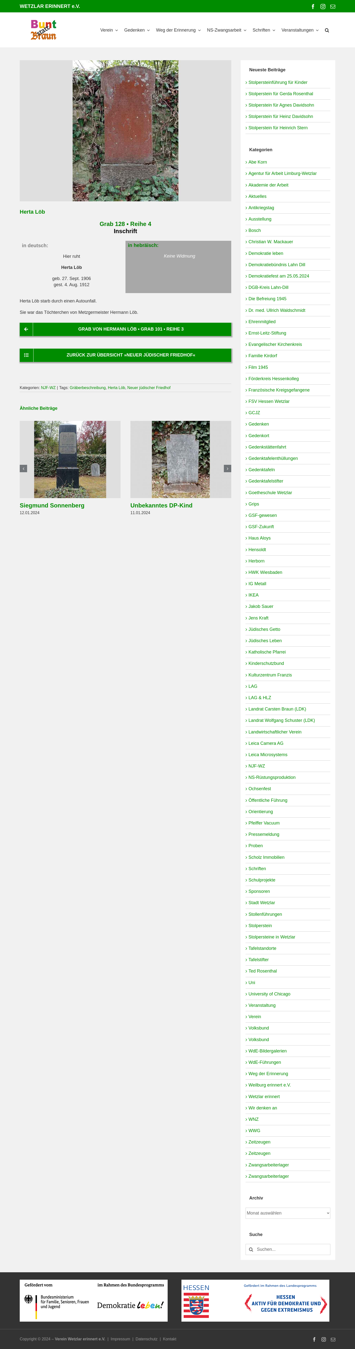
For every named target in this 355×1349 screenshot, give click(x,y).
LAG (252, 686)
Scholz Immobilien (266, 857)
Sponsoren (259, 891)
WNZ (253, 1119)
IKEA (253, 595)
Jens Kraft (258, 618)
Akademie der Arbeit (268, 185)
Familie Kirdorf (262, 355)
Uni (251, 982)
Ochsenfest (259, 788)
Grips (253, 504)
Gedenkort (258, 435)
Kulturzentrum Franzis (270, 675)
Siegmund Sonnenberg (52, 505)
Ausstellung (259, 219)
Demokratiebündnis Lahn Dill (276, 264)
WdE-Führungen (264, 1062)
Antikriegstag (261, 207)
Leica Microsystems (267, 754)
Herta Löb (116, 388)
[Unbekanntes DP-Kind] (180, 423)
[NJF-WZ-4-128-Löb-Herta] (125, 130)
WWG (254, 1130)
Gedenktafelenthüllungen (273, 458)
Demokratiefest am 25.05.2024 (278, 276)
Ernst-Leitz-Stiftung (267, 333)
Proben (255, 845)
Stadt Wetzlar (261, 902)
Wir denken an (262, 1107)
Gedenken (258, 424)
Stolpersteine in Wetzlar (271, 937)
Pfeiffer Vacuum (264, 823)
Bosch (254, 230)
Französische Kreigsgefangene (279, 390)
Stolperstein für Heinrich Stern (278, 127)
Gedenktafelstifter (265, 481)
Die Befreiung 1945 (267, 298)
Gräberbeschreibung (88, 388)
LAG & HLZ (259, 697)
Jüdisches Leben (265, 640)
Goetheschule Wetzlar (270, 492)
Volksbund (258, 1028)
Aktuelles (257, 196)
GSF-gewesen (262, 515)
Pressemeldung (263, 834)
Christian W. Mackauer (270, 241)
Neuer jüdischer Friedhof (149, 388)
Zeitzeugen (259, 1142)
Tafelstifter (258, 959)
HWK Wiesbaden (265, 572)
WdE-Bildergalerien (267, 1051)
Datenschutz (147, 1339)
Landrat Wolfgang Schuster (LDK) (281, 720)
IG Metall (257, 583)
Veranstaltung (262, 1005)
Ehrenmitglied (262, 321)
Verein (254, 1016)
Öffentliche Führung (267, 800)
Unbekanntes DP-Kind (161, 505)
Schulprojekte (261, 880)
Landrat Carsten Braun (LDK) (277, 709)
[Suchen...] (288, 1249)
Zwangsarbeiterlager (268, 1164)
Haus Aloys (259, 538)
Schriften (257, 868)
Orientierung (260, 811)
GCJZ (254, 412)
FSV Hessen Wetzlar (269, 401)
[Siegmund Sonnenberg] (70, 423)
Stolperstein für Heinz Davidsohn (280, 116)
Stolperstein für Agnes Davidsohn (281, 105)
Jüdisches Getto (264, 629)
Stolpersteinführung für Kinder (277, 82)
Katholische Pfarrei (267, 652)
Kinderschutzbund (266, 663)
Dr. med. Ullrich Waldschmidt (276, 310)
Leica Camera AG (266, 743)
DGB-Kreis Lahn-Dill (268, 287)
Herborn (256, 561)
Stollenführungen (265, 914)
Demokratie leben (265, 253)
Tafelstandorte (262, 948)
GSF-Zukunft (261, 526)
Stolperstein (260, 925)
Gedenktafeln (261, 469)
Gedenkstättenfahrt (267, 447)
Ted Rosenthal (262, 971)
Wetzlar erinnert (264, 1096)
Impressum (120, 1339)
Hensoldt (257, 549)
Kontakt (169, 1339)
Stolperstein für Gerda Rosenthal (280, 93)
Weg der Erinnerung (268, 1073)
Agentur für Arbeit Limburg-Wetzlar (282, 173)
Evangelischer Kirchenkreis (275, 344)
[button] (327, 30)
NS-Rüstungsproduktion (272, 777)
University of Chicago (269, 994)
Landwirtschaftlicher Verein (275, 732)
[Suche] (251, 1249)
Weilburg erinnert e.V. (269, 1085)
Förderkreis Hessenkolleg (273, 378)
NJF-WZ (48, 388)
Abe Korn (257, 162)
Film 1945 (258, 367)
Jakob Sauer (260, 606)
